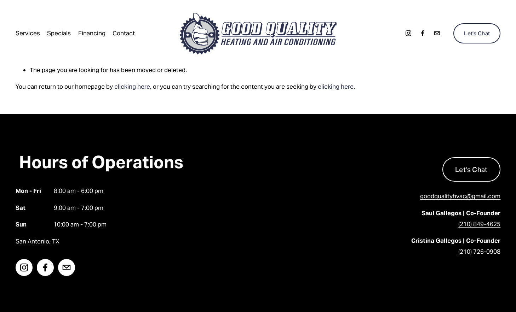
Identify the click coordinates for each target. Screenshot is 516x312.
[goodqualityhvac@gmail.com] (437, 33)
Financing (91, 33)
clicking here (132, 86)
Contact (124, 33)
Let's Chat (477, 33)
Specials (59, 33)
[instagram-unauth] (408, 33)
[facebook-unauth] (422, 33)
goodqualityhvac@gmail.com (460, 196)
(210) (465, 251)
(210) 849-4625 (479, 224)
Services (28, 33)
